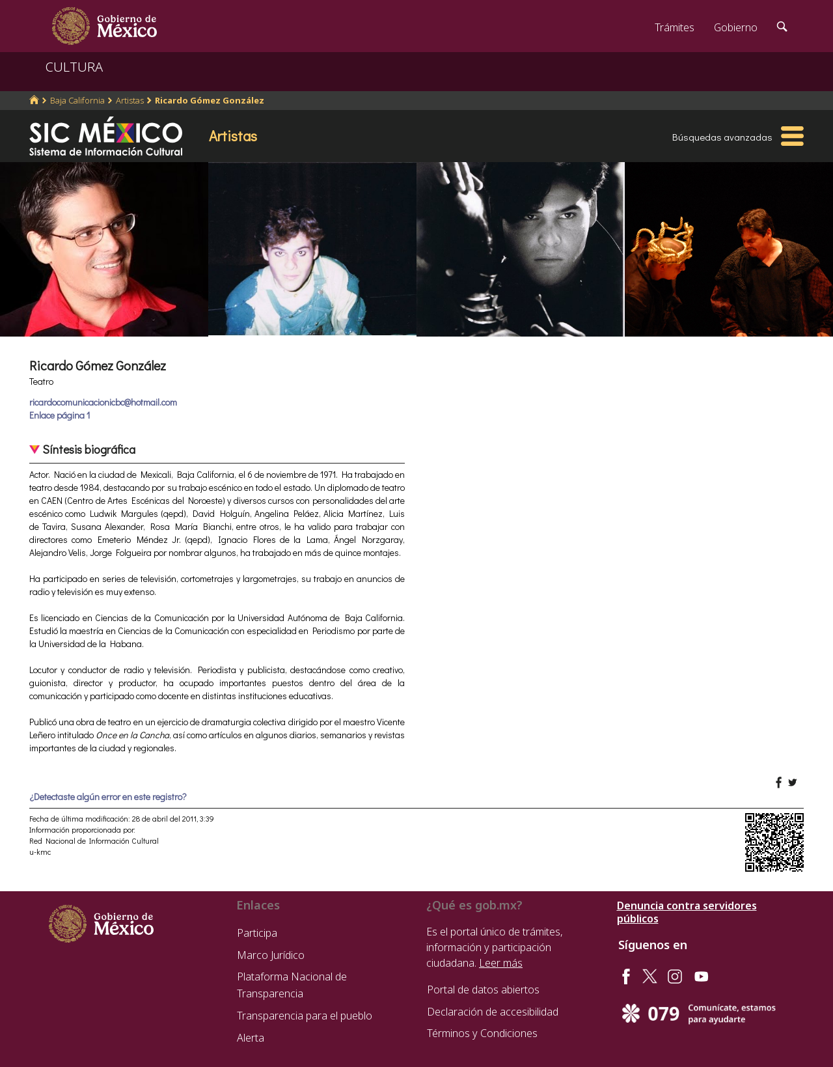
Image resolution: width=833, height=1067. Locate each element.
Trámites (674, 27)
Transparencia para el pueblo (304, 1015)
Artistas (130, 100)
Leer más (501, 963)
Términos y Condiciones (482, 1033)
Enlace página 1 (59, 415)
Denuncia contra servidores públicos (687, 912)
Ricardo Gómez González (209, 100)
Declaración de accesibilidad (492, 1012)
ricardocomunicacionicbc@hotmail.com (103, 402)
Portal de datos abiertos (483, 989)
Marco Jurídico (271, 955)
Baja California (77, 100)
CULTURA (74, 67)
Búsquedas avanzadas (722, 136)
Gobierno (736, 27)
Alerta (250, 1038)
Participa (257, 933)
